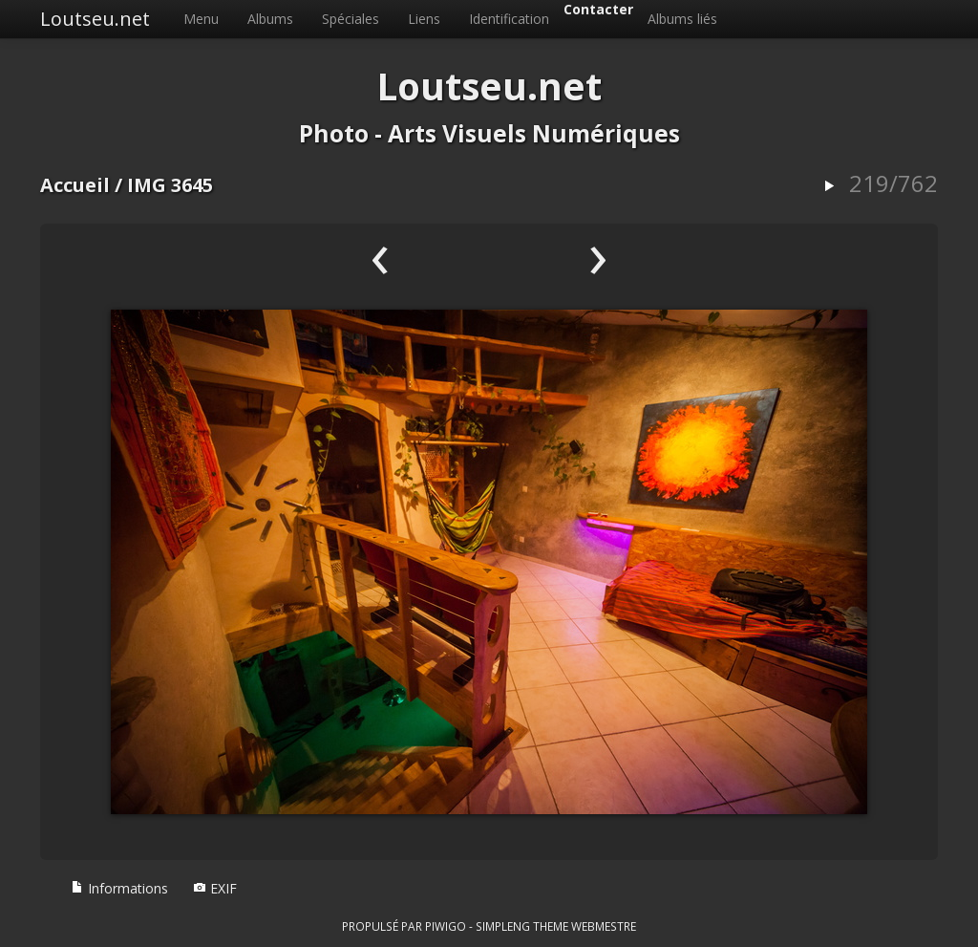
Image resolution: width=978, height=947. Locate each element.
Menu (201, 19)
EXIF (215, 888)
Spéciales (350, 19)
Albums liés (682, 19)
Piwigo (445, 926)
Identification (509, 19)
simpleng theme (522, 926)
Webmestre (603, 926)
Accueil (75, 185)
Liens (424, 19)
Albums (270, 19)
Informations (119, 888)
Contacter (598, 9)
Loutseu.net (95, 19)
